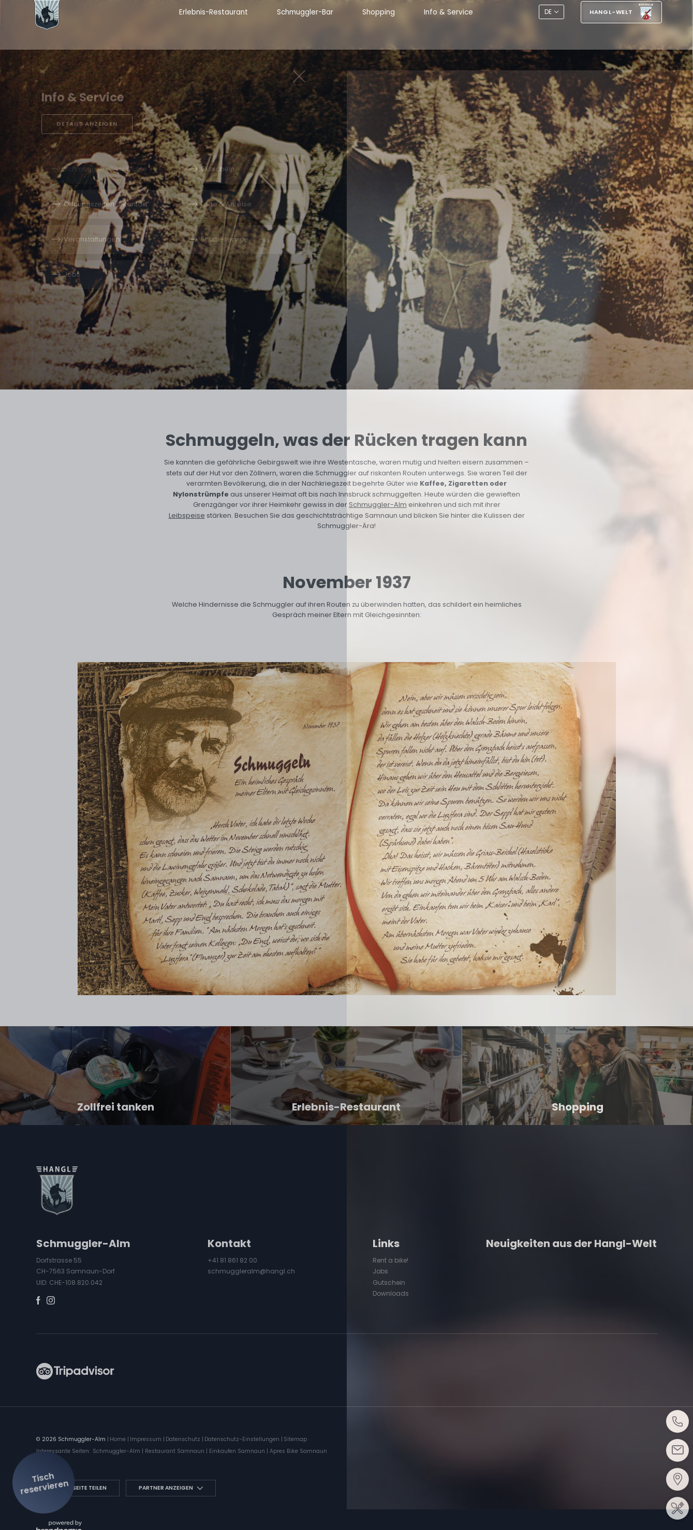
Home (118, 1439)
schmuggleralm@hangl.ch (251, 1271)
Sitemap (295, 1439)
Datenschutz (184, 1439)
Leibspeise (187, 515)
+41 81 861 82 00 (232, 1260)
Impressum (146, 1439)
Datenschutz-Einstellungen (242, 1439)
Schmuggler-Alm (378, 504)
